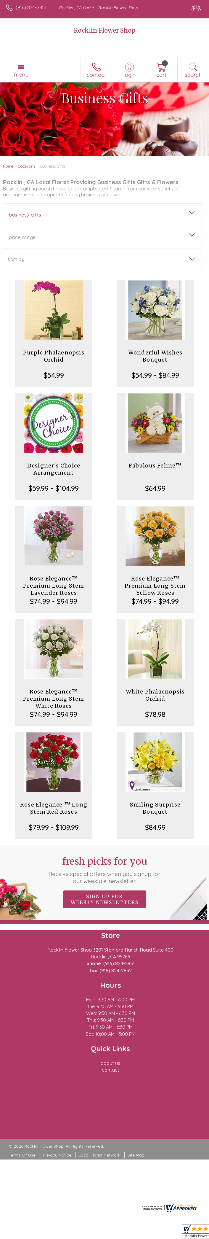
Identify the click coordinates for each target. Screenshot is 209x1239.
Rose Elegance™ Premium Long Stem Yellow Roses (155, 585)
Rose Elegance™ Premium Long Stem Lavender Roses (53, 585)
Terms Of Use (22, 1155)
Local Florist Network (99, 1155)
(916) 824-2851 (31, 7)
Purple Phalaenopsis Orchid (53, 356)
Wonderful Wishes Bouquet (155, 356)
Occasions (26, 166)
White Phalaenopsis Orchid (155, 695)
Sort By (16, 259)
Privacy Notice (57, 1155)
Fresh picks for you (104, 870)
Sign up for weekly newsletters (105, 899)
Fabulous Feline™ (155, 465)
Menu (21, 74)
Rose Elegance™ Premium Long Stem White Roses (53, 698)
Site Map (136, 1155)
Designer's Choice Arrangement (53, 469)
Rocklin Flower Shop (104, 30)
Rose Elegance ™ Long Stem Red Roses (53, 808)
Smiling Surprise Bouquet (155, 808)
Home (8, 166)
